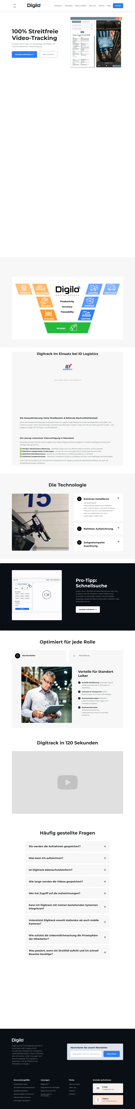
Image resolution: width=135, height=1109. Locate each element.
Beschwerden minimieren (24, 1094)
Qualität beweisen (21, 1091)
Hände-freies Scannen (22, 1097)
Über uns (92, 6)
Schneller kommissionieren (24, 1087)
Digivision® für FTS (48, 1091)
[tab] (98, 507)
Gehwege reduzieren (22, 1101)
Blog (109, 6)
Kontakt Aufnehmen (24, 54)
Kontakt (118, 5)
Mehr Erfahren (48, 54)
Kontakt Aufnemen (88, 609)
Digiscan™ (45, 1084)
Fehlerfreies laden (21, 1084)
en (15, 4)
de (15, 7)
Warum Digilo (80, 6)
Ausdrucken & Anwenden (46, 1095)
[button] (58, 5)
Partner (102, 6)
